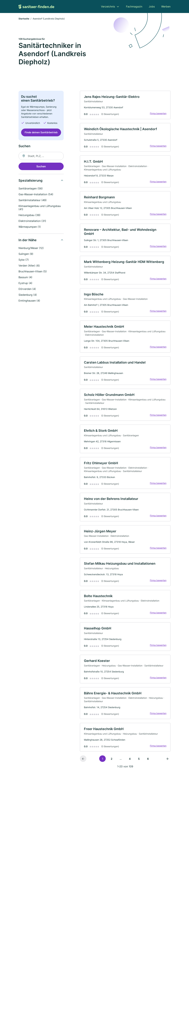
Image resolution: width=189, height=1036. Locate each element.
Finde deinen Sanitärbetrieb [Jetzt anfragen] (41, 132)
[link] (125, 105)
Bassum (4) (25, 277)
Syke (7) (24, 259)
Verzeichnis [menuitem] (108, 6)
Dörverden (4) (27, 289)
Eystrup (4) (25, 283)
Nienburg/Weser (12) (31, 248)
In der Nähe (28, 240)
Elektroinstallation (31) (32, 221)
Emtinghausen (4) (29, 300)
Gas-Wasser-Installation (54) (36, 194)
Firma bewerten (158, 113)
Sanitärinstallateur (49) (33, 200)
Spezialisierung (31, 180)
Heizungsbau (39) (29, 215)
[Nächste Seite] (167, 758)
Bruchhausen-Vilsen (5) (33, 271)
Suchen (41, 166)
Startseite (24, 18)
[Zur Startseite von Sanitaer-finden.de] (36, 6)
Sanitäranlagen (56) (31, 188)
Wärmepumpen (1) (30, 226)
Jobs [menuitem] (152, 6)
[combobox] (41, 156)
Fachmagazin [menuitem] (134, 6)
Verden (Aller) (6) (29, 265)
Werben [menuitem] (165, 6)
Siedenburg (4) (28, 294)
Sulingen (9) (26, 253)
